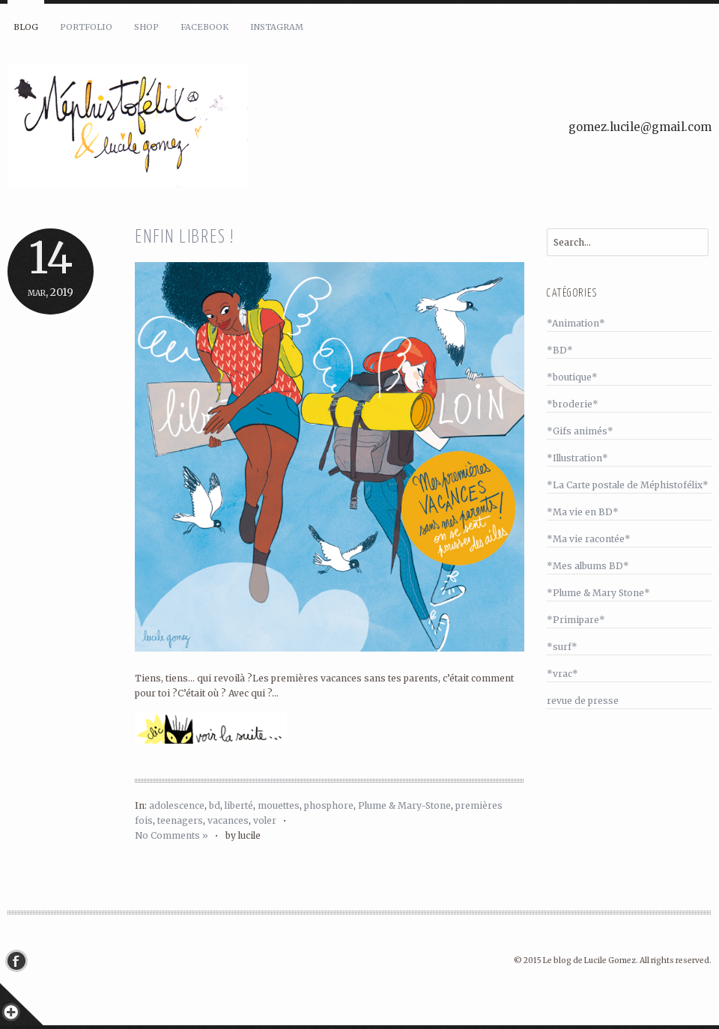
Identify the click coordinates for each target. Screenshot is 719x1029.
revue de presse (583, 700)
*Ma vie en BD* (583, 511)
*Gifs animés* (580, 431)
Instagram (276, 27)
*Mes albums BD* (588, 565)
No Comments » (171, 835)
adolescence (176, 805)
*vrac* (562, 673)
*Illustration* (577, 458)
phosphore (329, 805)
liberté (239, 805)
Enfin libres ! (184, 237)
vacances (228, 820)
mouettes (279, 805)
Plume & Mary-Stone (404, 805)
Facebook (204, 27)
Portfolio (86, 27)
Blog (25, 27)
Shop (146, 27)
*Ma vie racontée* (589, 538)
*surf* (562, 646)
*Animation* (576, 323)
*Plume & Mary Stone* (598, 592)
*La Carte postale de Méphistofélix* (628, 485)
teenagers (180, 820)
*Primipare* (576, 619)
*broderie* (572, 404)
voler (264, 820)
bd (214, 805)
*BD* (560, 350)
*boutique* (572, 377)
